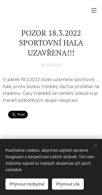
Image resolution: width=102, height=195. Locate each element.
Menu (93, 10)
